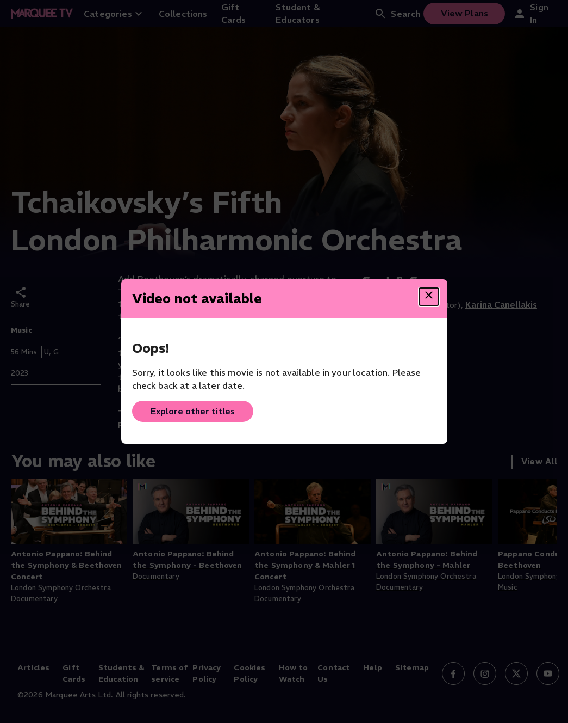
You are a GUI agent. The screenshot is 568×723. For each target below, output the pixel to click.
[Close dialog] (429, 296)
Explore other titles (193, 411)
